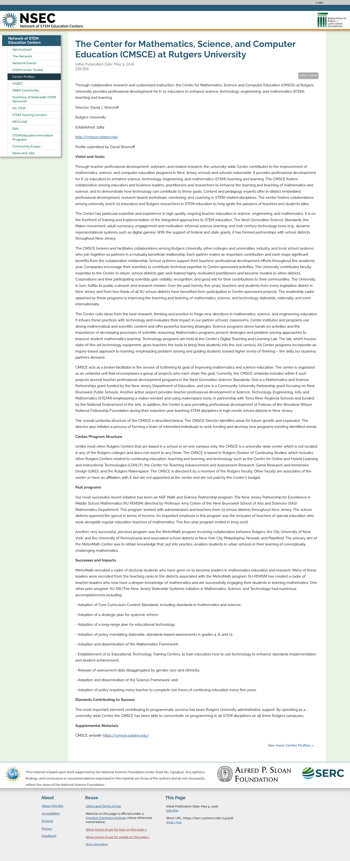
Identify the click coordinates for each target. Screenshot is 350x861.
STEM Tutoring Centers (29, 115)
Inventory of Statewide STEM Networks (34, 99)
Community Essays (26, 146)
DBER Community (25, 90)
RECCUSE (19, 122)
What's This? (174, 822)
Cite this (82, 68)
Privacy (47, 828)
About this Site (52, 806)
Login (319, 2)
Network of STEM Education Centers (24, 40)
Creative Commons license (106, 818)
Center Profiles (23, 77)
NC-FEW (19, 108)
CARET (17, 83)
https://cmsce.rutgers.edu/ (126, 735)
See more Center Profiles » (291, 745)
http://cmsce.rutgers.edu (96, 137)
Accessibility (51, 813)
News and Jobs (23, 153)
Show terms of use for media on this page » (118, 837)
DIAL (15, 128)
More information (97, 844)
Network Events (24, 63)
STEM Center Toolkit (27, 70)
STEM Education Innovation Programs (32, 137)
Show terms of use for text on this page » (116, 829)
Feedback (49, 836)
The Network (22, 56)
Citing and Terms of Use (103, 806)
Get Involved (21, 49)
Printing (47, 821)
